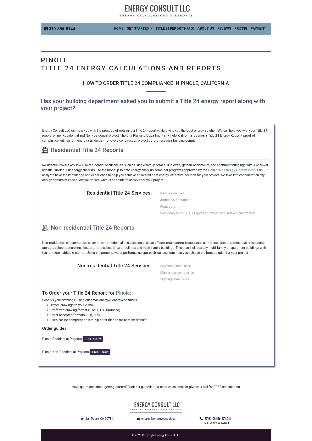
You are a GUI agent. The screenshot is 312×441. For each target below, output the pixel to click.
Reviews (224, 28)
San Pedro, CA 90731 (97, 418)
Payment (258, 28)
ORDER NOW (92, 339)
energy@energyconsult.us (156, 418)
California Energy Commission (232, 170)
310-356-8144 (215, 418)
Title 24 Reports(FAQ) (175, 28)
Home (119, 28)
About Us (205, 28)
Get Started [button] (138, 28)
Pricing (240, 28)
